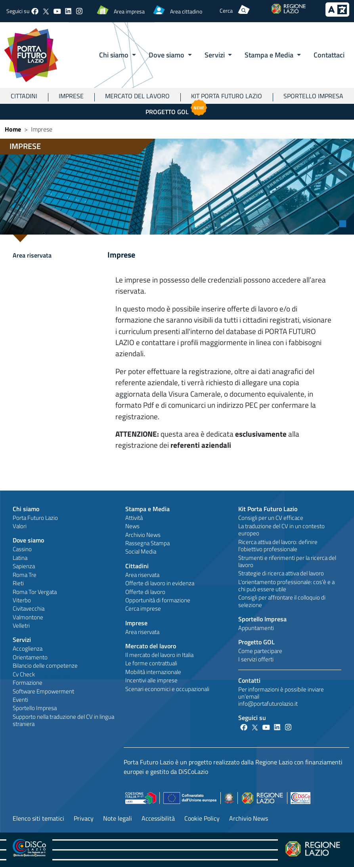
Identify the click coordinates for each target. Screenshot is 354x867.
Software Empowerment (43, 691)
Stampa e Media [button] (270, 54)
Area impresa (129, 11)
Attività (134, 517)
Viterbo (22, 600)
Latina (20, 557)
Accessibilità (158, 818)
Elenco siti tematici (38, 818)
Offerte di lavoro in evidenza (159, 583)
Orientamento (30, 657)
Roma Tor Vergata (35, 591)
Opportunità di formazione (157, 600)
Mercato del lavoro (137, 96)
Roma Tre (24, 574)
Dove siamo (28, 540)
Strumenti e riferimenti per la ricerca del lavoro (287, 561)
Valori (20, 526)
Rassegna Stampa (147, 543)
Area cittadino (186, 11)
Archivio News (143, 534)
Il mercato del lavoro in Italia (159, 654)
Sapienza (24, 566)
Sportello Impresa (313, 96)
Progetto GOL (177, 110)
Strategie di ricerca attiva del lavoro (281, 573)
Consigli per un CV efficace (270, 517)
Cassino (22, 549)
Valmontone (28, 617)
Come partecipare (260, 650)
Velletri (21, 625)
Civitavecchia (28, 608)
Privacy (84, 818)
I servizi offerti (256, 659)
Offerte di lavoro (145, 591)
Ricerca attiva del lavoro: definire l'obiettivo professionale (278, 545)
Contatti (249, 680)
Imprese (71, 96)
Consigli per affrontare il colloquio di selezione (281, 601)
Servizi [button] (215, 54)
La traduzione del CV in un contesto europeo (281, 529)
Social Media (140, 551)
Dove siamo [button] (167, 54)
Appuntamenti (256, 627)
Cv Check (24, 674)
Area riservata (32, 255)
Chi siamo (26, 509)
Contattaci (329, 54)
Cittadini (24, 96)
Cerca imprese (143, 608)
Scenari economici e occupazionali (167, 688)
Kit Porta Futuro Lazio (226, 96)
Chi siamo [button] (114, 54)
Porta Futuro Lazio (35, 517)
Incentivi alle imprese (151, 680)
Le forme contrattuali (151, 663)
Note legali (117, 818)
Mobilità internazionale (153, 671)
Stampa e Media (147, 509)
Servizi (22, 639)
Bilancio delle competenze (45, 665)
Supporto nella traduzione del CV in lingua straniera (63, 720)
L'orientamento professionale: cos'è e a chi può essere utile (286, 585)
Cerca (226, 10)
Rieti (18, 583)
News (132, 526)
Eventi (20, 699)
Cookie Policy (202, 818)
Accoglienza (27, 648)
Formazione (27, 682)
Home (13, 129)
